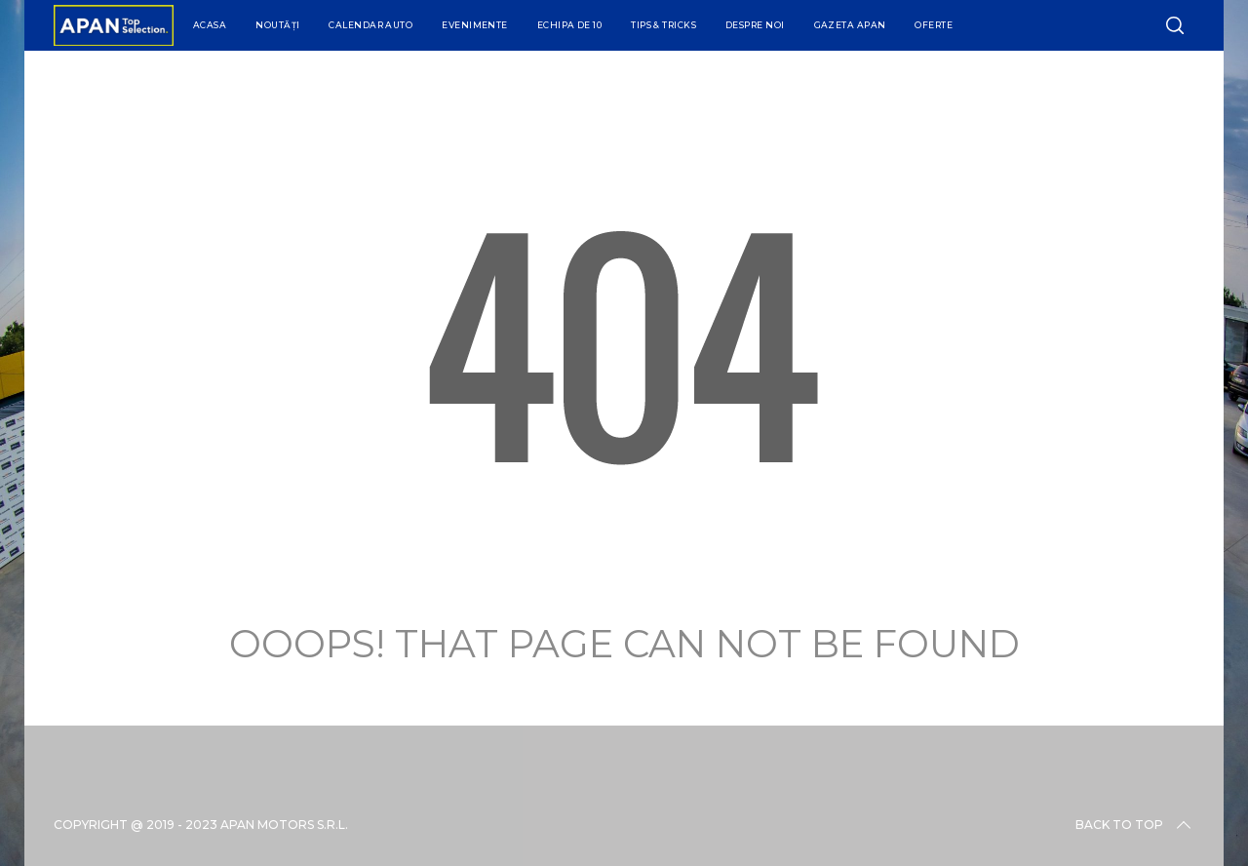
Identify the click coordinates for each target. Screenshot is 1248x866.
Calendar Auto (370, 25)
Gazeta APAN (850, 25)
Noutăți (277, 25)
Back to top (1134, 825)
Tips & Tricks (663, 25)
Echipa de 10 (569, 25)
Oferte (934, 25)
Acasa (209, 25)
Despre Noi (755, 25)
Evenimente (475, 25)
